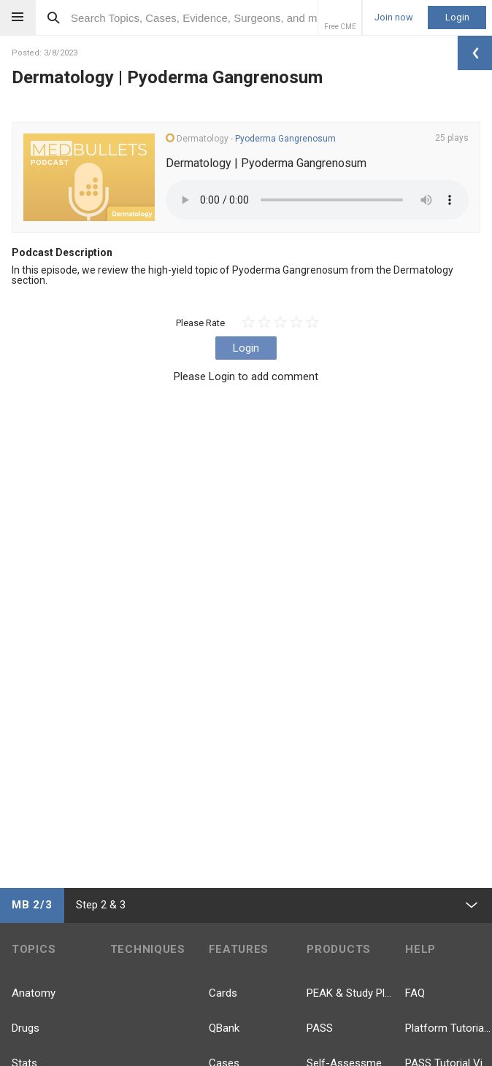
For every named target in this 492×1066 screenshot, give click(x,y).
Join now (393, 17)
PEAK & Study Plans (350, 993)
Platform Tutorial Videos (448, 1028)
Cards (223, 993)
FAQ (415, 993)
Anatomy (33, 993)
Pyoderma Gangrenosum (285, 139)
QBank (224, 1028)
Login (457, 17)
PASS (320, 1028)
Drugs (25, 1028)
